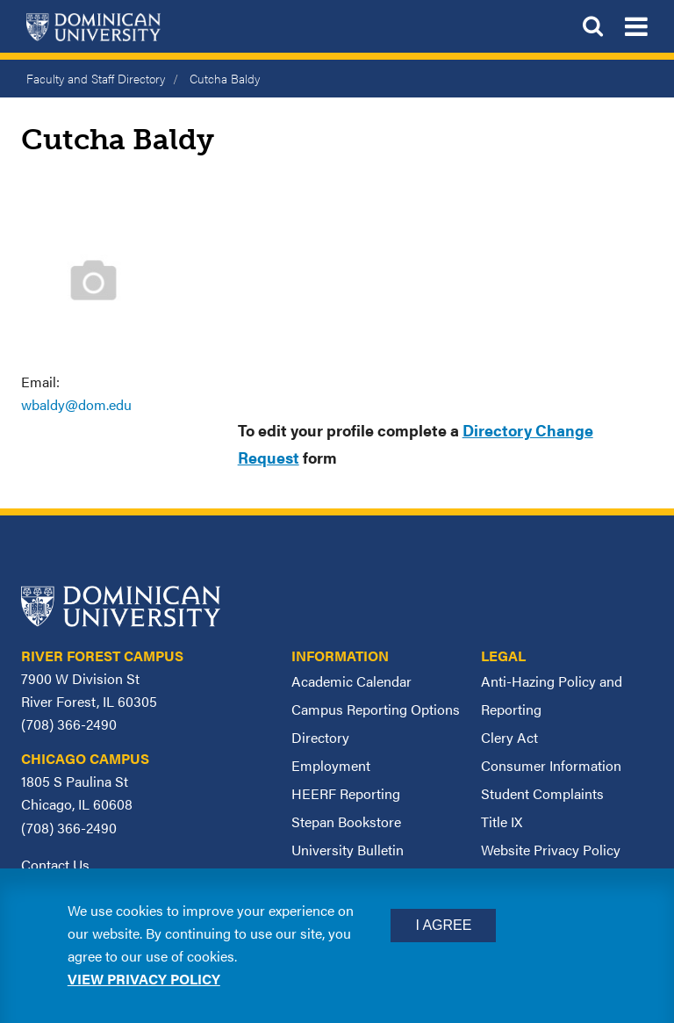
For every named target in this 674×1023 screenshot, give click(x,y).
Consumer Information (551, 765)
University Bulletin (347, 849)
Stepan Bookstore (346, 821)
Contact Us (55, 864)
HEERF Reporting (345, 793)
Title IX (501, 821)
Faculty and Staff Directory (95, 78)
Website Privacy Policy (550, 849)
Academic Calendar (351, 681)
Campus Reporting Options (375, 709)
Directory (320, 737)
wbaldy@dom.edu (76, 404)
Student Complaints (542, 793)
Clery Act (509, 737)
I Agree (443, 925)
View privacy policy (144, 979)
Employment (330, 765)
